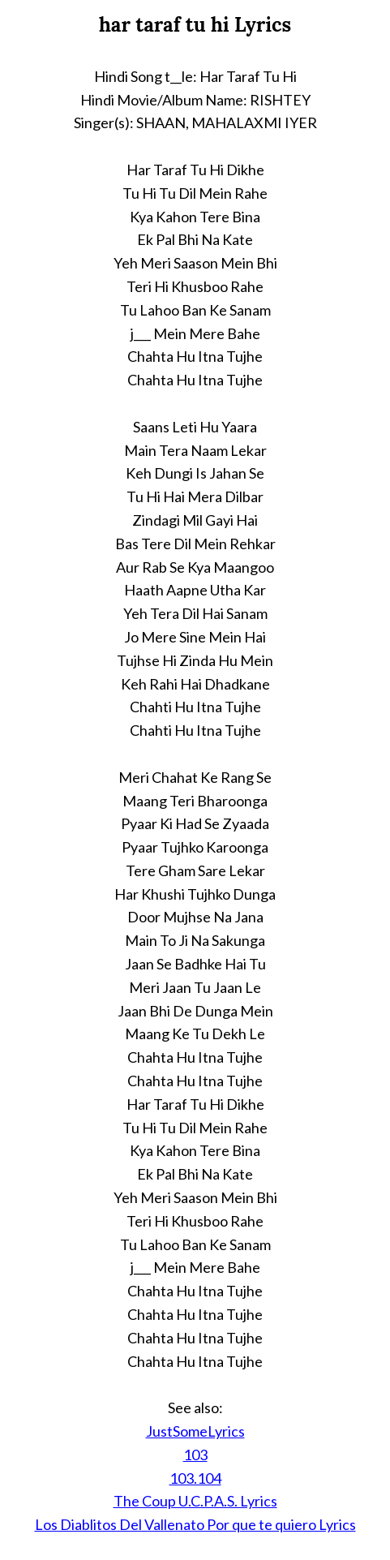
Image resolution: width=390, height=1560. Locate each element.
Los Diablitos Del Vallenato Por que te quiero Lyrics (195, 1524)
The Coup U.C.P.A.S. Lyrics (195, 1501)
